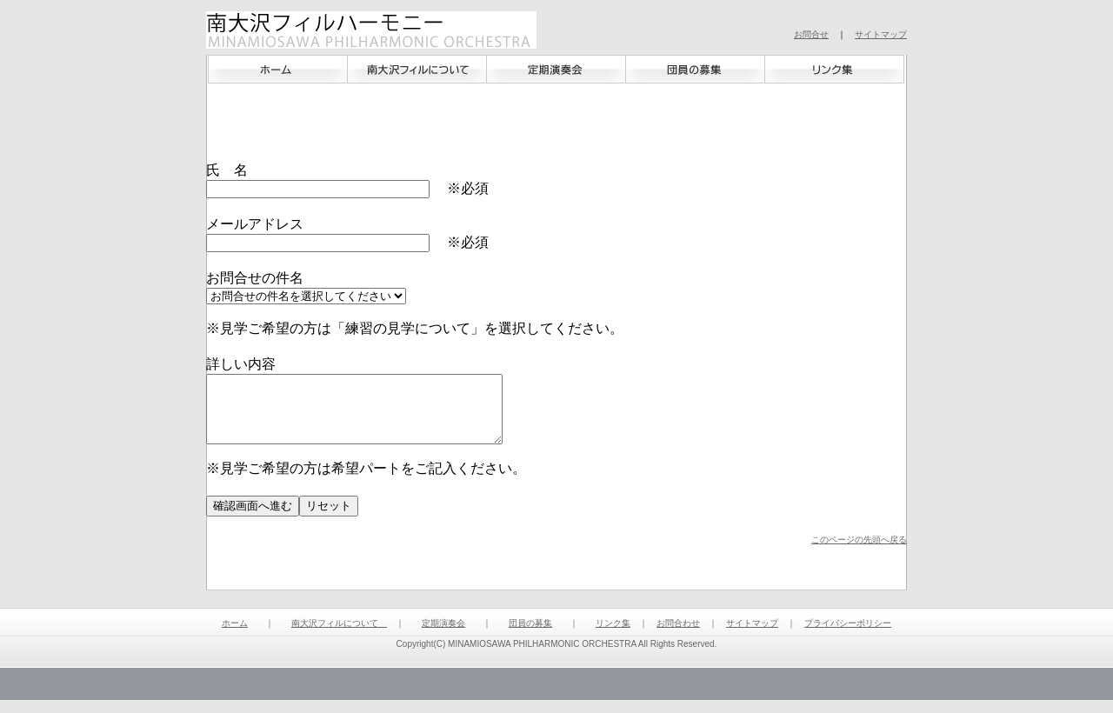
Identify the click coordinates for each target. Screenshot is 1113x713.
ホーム (228, 93)
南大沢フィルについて (339, 636)
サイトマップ (881, 34)
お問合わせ (678, 636)
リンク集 (613, 636)
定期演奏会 (443, 636)
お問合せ (811, 34)
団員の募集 (530, 636)
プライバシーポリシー (847, 636)
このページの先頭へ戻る (859, 552)
